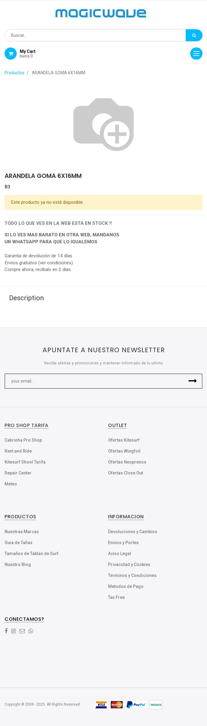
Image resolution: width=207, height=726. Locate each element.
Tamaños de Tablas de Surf (32, 553)
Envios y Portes (123, 542)
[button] (192, 381)
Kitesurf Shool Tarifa (25, 462)
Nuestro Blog (18, 564)
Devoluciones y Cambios (132, 531)
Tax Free (116, 597)
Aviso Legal (119, 553)
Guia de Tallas (18, 542)
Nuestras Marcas (22, 531)
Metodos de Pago (126, 586)
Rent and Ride (18, 451)
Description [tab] (26, 298)
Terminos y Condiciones (132, 575)
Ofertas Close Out (125, 473)
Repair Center (18, 473)
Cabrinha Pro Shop (23, 440)
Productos (14, 72)
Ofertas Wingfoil (124, 451)
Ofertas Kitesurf (124, 440)
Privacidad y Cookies (129, 564)
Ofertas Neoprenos (127, 462)
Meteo (11, 483)
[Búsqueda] (194, 35)
